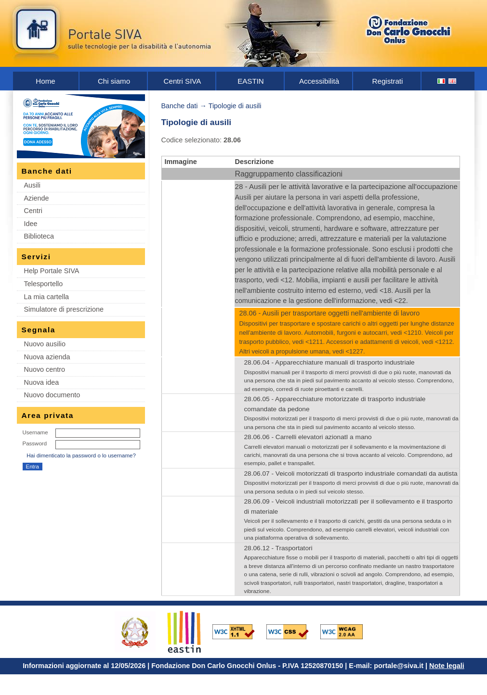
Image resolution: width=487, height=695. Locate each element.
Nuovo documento (52, 395)
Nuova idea (41, 382)
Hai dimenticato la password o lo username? (81, 455)
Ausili (32, 185)
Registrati (387, 81)
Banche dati (179, 106)
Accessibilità (319, 81)
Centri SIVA (182, 81)
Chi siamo (114, 81)
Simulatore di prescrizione (64, 309)
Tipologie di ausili (235, 106)
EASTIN (250, 81)
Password (35, 443)
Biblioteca (39, 236)
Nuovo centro (45, 369)
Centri (33, 211)
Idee (31, 223)
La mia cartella (46, 297)
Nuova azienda (47, 357)
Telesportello (43, 284)
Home (45, 81)
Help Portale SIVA (51, 271)
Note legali (446, 666)
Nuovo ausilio (45, 344)
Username (35, 432)
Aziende (36, 198)
